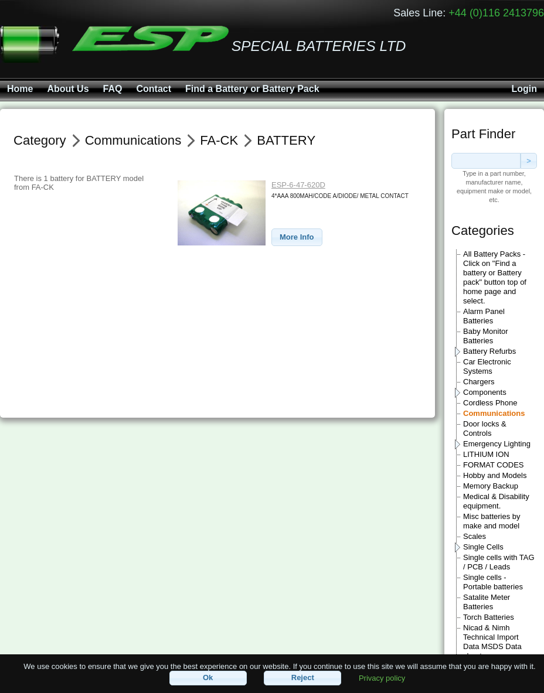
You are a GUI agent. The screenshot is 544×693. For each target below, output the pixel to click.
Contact (153, 89)
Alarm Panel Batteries (484, 316)
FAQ (113, 89)
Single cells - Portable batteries (493, 582)
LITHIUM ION (486, 454)
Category (39, 140)
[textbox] (486, 160)
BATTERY (286, 140)
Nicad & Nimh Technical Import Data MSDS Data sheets (492, 641)
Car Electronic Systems (487, 366)
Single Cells (483, 546)
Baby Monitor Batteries (485, 336)
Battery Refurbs (489, 351)
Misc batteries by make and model (492, 521)
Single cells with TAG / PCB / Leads (499, 562)
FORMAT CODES (493, 464)
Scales (474, 536)
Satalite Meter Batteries (486, 602)
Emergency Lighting (497, 443)
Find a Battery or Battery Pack (252, 89)
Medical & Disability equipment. (496, 501)
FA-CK (219, 140)
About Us (68, 89)
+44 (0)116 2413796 (496, 13)
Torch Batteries (488, 617)
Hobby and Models (494, 475)
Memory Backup (490, 486)
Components (484, 392)
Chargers (478, 381)
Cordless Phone (490, 402)
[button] (296, 237)
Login (524, 89)
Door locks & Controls (484, 428)
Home (20, 89)
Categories (482, 230)
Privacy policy (382, 677)
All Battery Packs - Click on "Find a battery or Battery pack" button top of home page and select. (494, 277)
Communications (494, 413)
